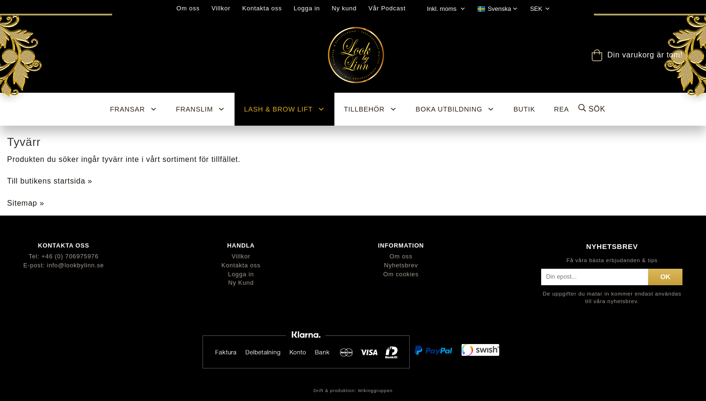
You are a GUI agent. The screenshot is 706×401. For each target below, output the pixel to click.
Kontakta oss (262, 8)
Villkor (220, 8)
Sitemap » (25, 203)
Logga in (306, 8)
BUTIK (524, 109)
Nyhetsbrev (401, 265)
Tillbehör (370, 109)
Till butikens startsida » (49, 181)
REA (561, 109)
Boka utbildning (455, 109)
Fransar (133, 109)
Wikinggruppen (375, 390)
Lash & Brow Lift (284, 109)
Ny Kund (240, 282)
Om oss (188, 8)
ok (665, 277)
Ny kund (344, 8)
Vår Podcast (387, 8)
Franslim (201, 109)
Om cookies (401, 274)
